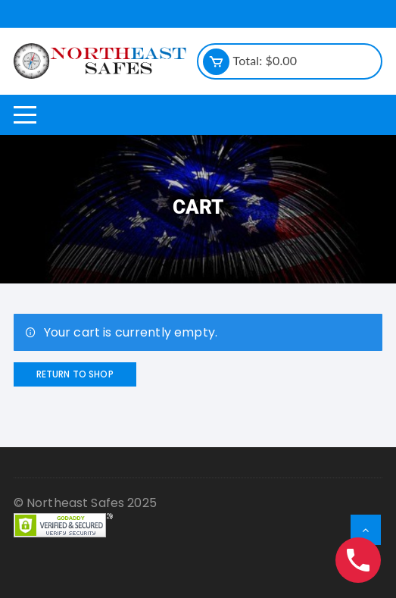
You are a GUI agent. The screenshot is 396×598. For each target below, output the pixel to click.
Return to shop (75, 374)
